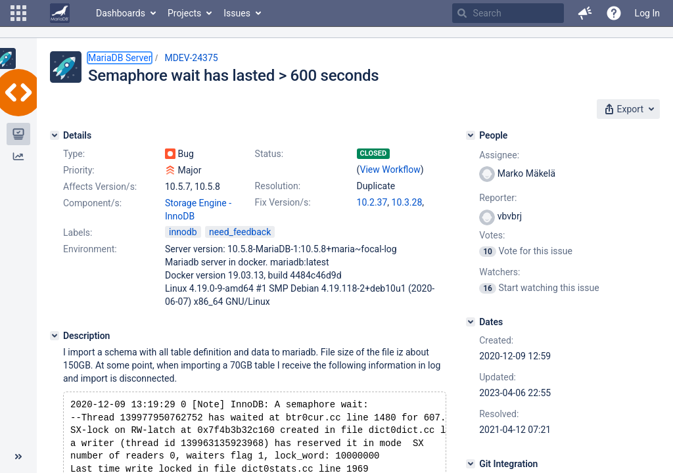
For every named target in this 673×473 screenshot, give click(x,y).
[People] (470, 135)
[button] (18, 13)
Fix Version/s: (283, 202)
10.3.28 (407, 202)
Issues (236, 13)
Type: (74, 153)
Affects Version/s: (100, 186)
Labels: (77, 232)
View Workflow (390, 169)
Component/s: (92, 203)
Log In (647, 13)
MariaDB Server (119, 58)
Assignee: (499, 155)
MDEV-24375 (191, 58)
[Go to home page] (59, 13)
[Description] (54, 335)
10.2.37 (372, 202)
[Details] (54, 135)
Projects (184, 13)
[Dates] (470, 322)
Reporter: (498, 197)
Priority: (79, 170)
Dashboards (120, 13)
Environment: (90, 249)
